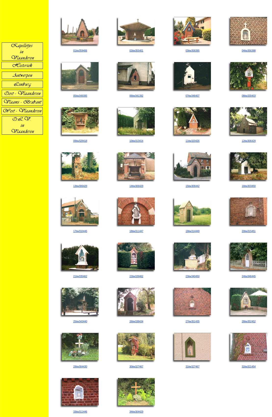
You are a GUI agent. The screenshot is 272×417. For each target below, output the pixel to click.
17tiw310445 (80, 231)
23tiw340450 (193, 276)
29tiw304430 (80, 366)
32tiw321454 (249, 366)
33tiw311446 (80, 411)
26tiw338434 (136, 321)
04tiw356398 (249, 50)
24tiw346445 (249, 276)
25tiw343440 (80, 321)
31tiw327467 (193, 366)
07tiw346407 (193, 95)
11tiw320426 (193, 141)
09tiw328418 (80, 141)
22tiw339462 (136, 276)
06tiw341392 (136, 95)
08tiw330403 (249, 95)
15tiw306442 (193, 186)
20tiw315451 (249, 231)
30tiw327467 (136, 366)
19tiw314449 (193, 231)
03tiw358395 (193, 50)
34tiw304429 (136, 411)
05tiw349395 (80, 95)
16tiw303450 (249, 186)
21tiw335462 (80, 276)
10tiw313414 (136, 141)
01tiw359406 (80, 50)
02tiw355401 (136, 50)
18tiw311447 (136, 231)
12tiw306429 (249, 141)
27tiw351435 (193, 321)
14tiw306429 (136, 186)
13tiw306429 (80, 186)
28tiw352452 (249, 321)
